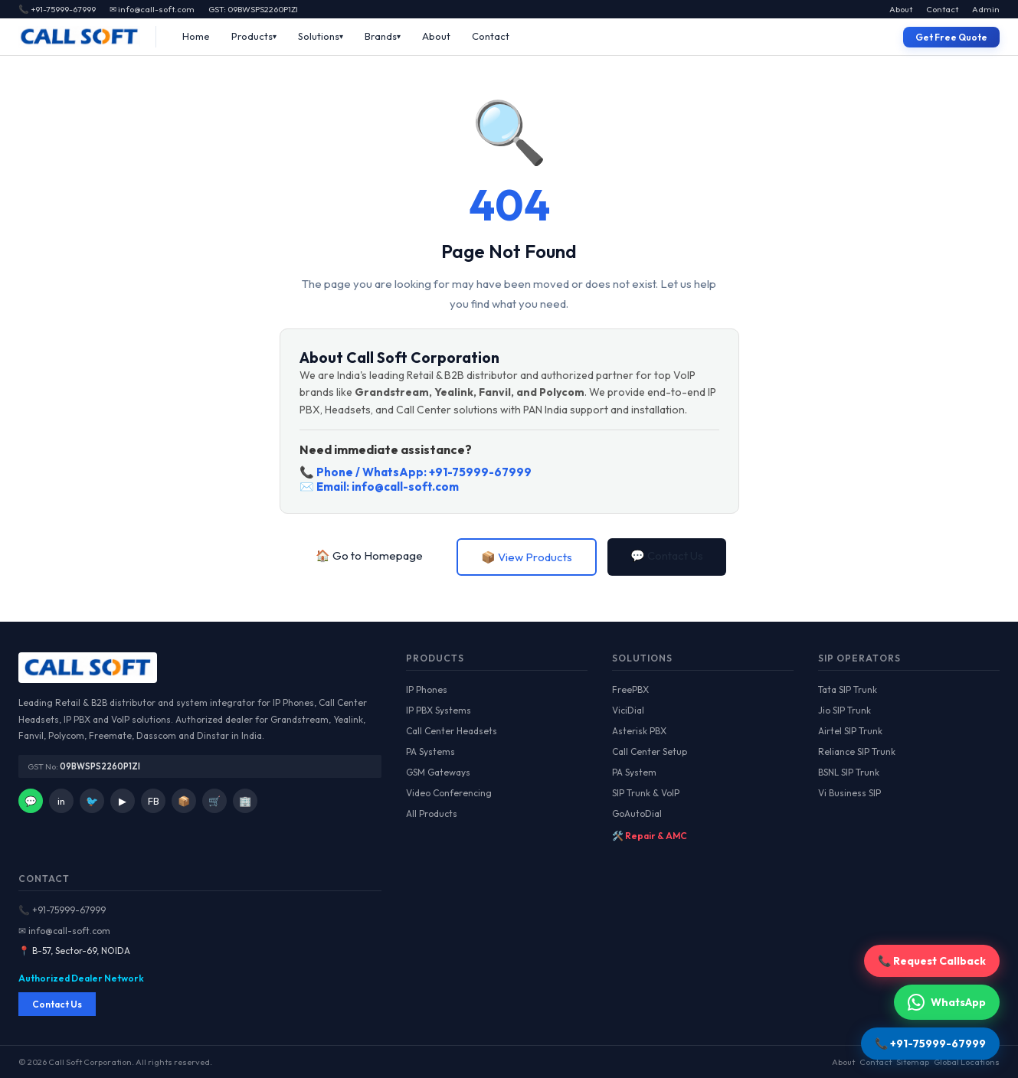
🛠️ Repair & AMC (649, 835)
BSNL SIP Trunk (848, 772)
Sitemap (912, 1062)
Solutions (318, 36)
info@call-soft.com (405, 486)
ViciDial (628, 710)
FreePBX (630, 689)
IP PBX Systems (438, 710)
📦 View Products (526, 557)
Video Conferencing (449, 793)
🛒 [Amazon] (214, 801)
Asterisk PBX (639, 731)
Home (196, 36)
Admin (986, 9)
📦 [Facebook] (184, 801)
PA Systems (430, 751)
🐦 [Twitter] (92, 801)
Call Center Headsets (451, 731)
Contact (942, 9)
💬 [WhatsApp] (31, 801)
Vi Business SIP (849, 793)
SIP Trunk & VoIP (645, 793)
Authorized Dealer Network (81, 978)
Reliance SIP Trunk (856, 751)
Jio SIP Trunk (844, 710)
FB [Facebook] (153, 801)
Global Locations (967, 1062)
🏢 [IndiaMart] (245, 801)
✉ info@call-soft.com (152, 9)
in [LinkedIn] (61, 801)
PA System (634, 772)
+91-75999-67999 (480, 472)
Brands (381, 36)
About (900, 9)
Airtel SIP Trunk (850, 731)
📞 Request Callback (932, 961)
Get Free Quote (951, 37)
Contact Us (57, 1004)
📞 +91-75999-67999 (62, 910)
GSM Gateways (438, 772)
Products (252, 36)
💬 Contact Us (666, 555)
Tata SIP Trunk (847, 689)
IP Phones (426, 689)
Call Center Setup (649, 751)
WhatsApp (947, 1002)
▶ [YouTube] (122, 801)
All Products (431, 813)
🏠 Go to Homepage (369, 555)
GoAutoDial (637, 813)
